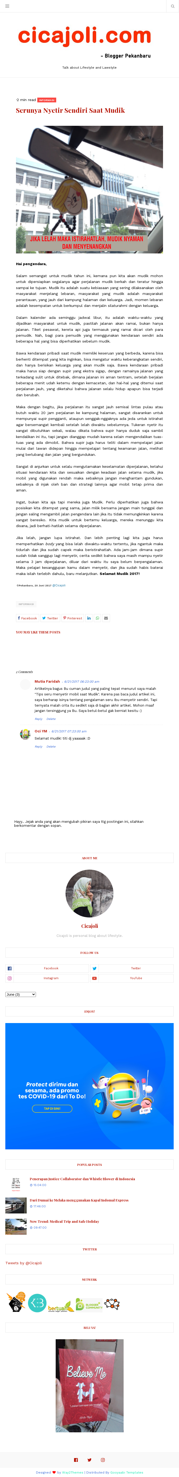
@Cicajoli (59, 585)
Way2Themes (72, 1472)
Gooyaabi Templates (126, 1472)
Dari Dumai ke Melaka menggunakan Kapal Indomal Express (79, 1200)
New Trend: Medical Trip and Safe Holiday (64, 1221)
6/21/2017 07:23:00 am (68, 731)
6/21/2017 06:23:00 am (81, 681)
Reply (38, 719)
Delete (50, 719)
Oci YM (41, 731)
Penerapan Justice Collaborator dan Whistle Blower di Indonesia (82, 1178)
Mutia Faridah (47, 681)
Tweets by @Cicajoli (23, 1263)
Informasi (26, 604)
